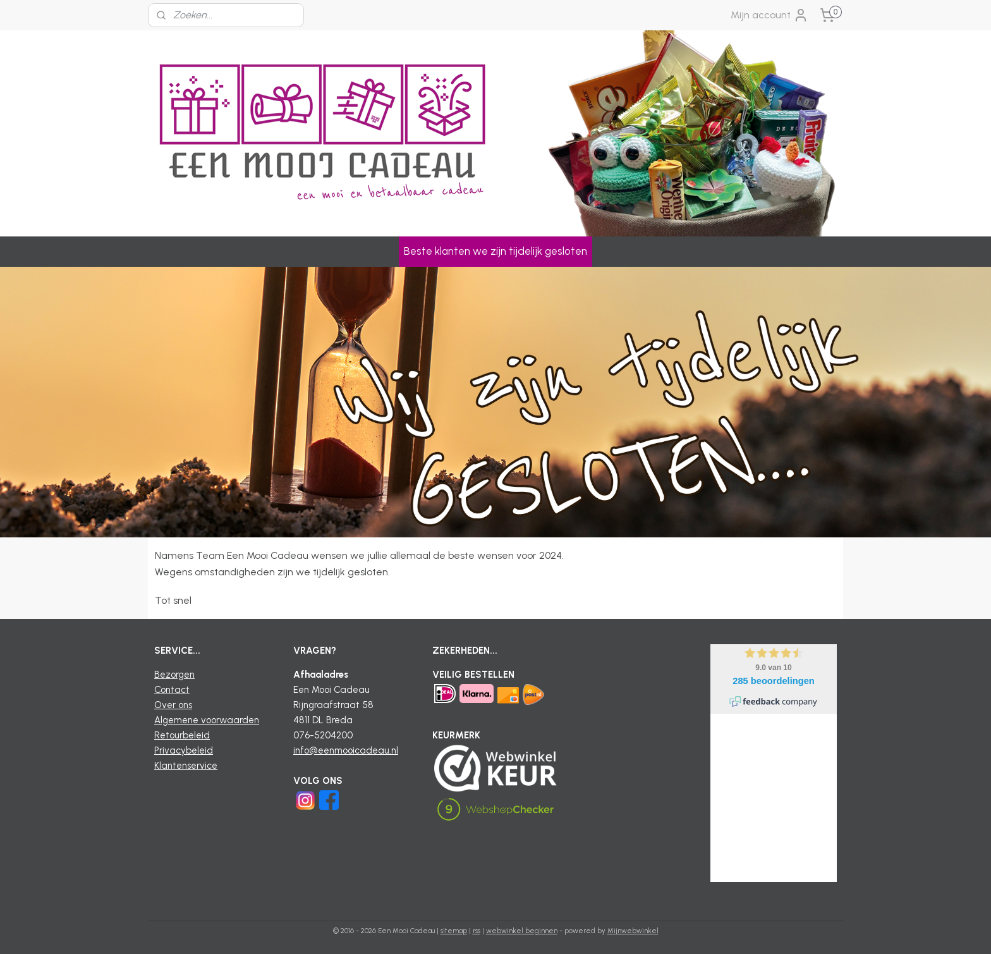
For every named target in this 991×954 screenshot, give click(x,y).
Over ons (173, 705)
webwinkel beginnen (521, 931)
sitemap (454, 931)
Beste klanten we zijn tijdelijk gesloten (495, 251)
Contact (172, 689)
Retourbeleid (182, 735)
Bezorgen (174, 674)
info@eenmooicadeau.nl (345, 750)
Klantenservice (185, 765)
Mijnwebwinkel (633, 931)
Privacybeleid (183, 750)
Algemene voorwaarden (206, 720)
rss (476, 931)
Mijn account (769, 15)
